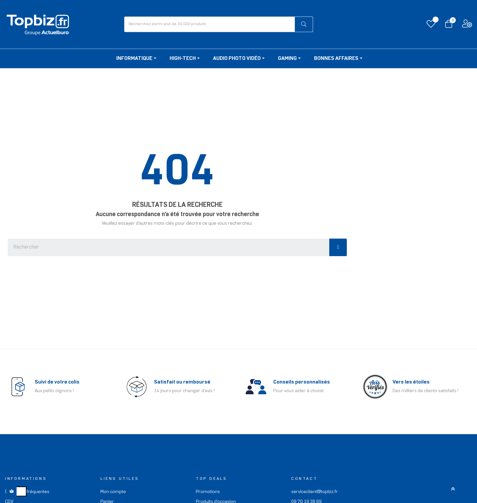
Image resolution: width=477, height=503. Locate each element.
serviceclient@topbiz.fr (314, 492)
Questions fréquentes (27, 492)
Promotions (208, 492)
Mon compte (113, 492)
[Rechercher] (304, 24)
